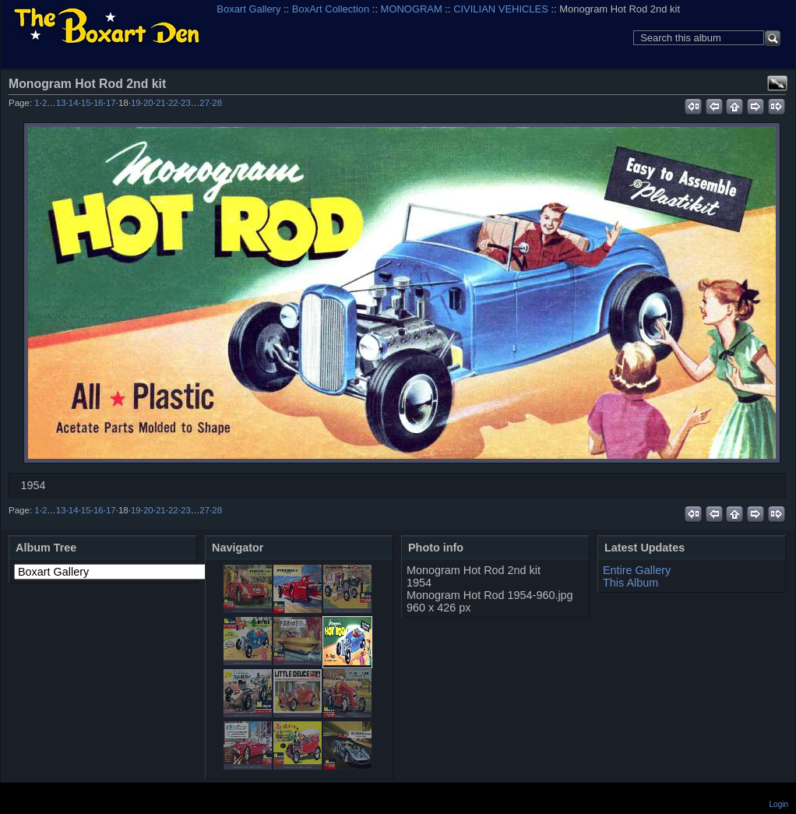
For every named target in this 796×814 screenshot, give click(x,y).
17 (111, 102)
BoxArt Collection (330, 9)
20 (148, 102)
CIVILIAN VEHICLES (500, 9)
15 (86, 102)
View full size (777, 83)
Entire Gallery (637, 570)
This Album (630, 582)
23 (186, 102)
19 (136, 102)
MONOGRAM (411, 9)
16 (98, 102)
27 (204, 102)
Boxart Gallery (248, 9)
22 (173, 102)
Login (779, 804)
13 (61, 102)
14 (74, 102)
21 (161, 102)
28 (217, 102)
